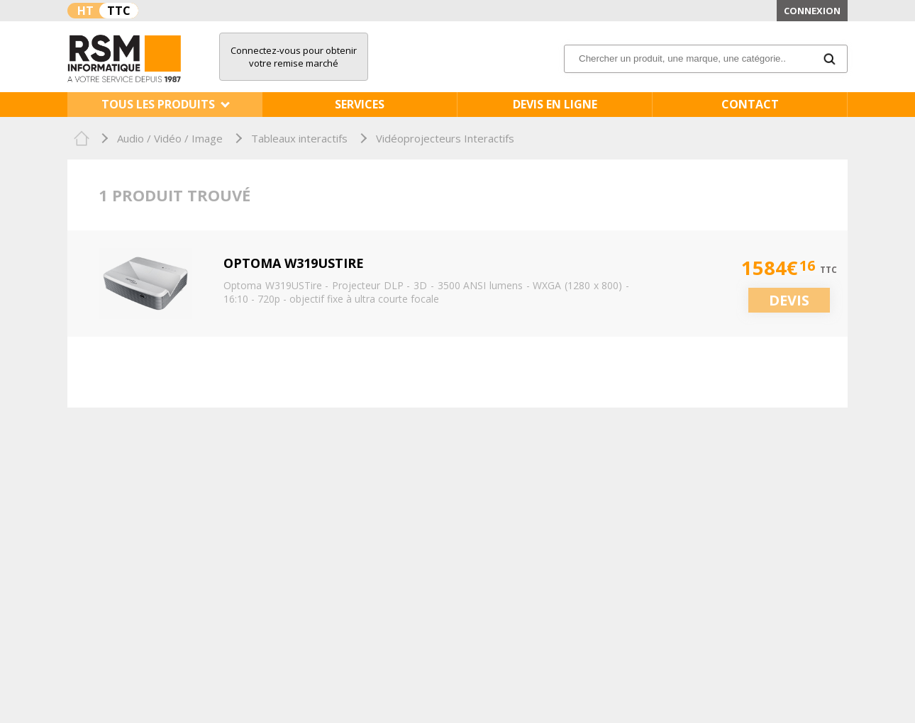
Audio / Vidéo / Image (170, 138)
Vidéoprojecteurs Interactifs (445, 138)
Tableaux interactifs (299, 138)
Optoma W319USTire (293, 262)
